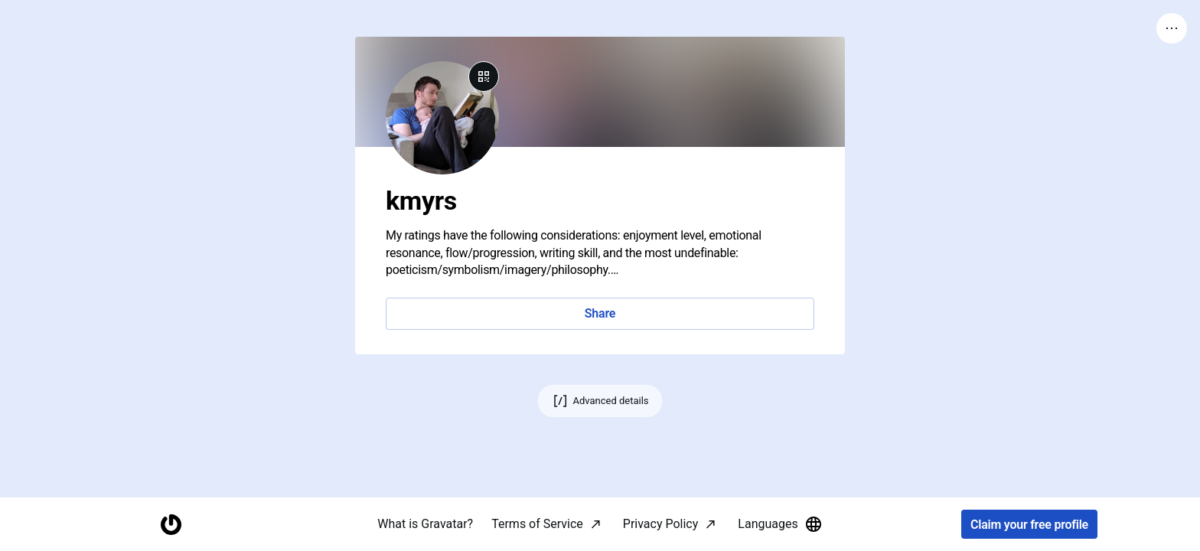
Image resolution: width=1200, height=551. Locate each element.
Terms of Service (537, 524)
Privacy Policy (661, 524)
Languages (780, 524)
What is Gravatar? (425, 524)
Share (600, 313)
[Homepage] (170, 524)
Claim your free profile (1029, 524)
